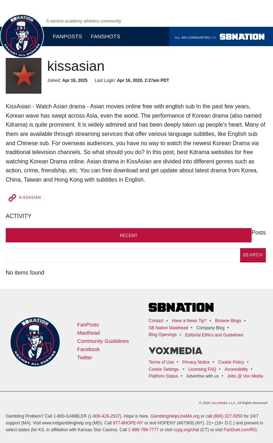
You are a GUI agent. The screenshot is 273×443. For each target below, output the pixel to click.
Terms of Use (161, 362)
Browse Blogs (228, 320)
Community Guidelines (103, 341)
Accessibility (236, 369)
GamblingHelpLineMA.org (174, 416)
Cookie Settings (164, 369)
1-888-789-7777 (143, 429)
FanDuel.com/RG (240, 429)
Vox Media (219, 403)
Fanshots (105, 36)
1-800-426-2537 (104, 416)
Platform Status (163, 376)
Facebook (88, 349)
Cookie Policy (231, 362)
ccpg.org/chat (186, 429)
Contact (156, 320)
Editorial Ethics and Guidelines (214, 335)
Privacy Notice (196, 362)
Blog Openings (163, 334)
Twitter (84, 357)
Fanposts (67, 36)
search (253, 254)
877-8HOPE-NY (128, 422)
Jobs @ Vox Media (245, 376)
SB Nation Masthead (168, 327)
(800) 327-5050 (228, 416)
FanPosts (88, 325)
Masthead (88, 333)
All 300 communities (219, 37)
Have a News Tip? (189, 320)
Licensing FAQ (202, 369)
